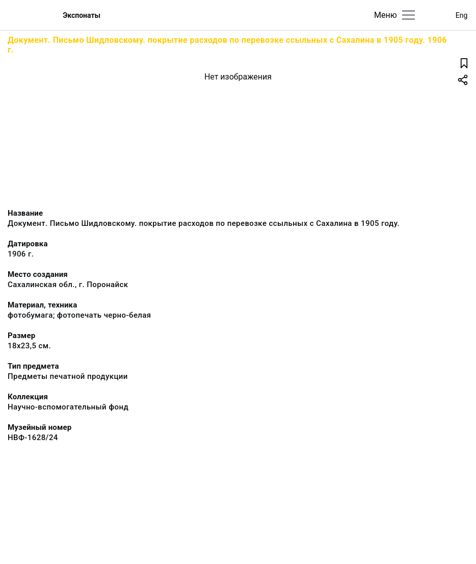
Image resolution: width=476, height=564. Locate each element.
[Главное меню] (408, 15)
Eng (462, 15)
